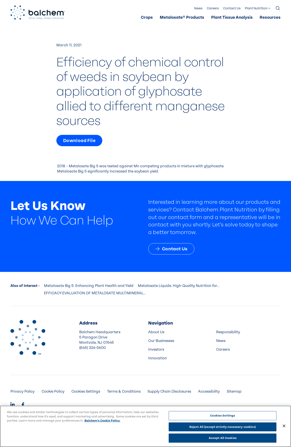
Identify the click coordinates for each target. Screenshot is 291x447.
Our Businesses (161, 341)
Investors (156, 349)
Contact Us (232, 8)
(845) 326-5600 (92, 348)
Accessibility (209, 391)
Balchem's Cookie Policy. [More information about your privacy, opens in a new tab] (102, 420)
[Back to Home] (27, 337)
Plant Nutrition (256, 8)
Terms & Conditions (124, 391)
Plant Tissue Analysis (232, 17)
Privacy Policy (22, 391)
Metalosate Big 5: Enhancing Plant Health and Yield (88, 286)
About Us (156, 332)
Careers (213, 8)
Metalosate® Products (182, 17)
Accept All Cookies (223, 438)
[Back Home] (37, 12)
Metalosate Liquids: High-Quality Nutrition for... (179, 286)
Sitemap (234, 391)
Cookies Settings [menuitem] (85, 391)
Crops (147, 17)
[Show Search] (278, 8)
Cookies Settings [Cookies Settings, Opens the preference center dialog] (222, 415)
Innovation (157, 358)
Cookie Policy (53, 391)
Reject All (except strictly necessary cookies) (222, 427)
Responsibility (228, 332)
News (198, 8)
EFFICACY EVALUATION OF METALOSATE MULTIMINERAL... (95, 293)
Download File (79, 140)
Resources (270, 17)
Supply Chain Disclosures (169, 391)
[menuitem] (146, 17)
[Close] (284, 426)
